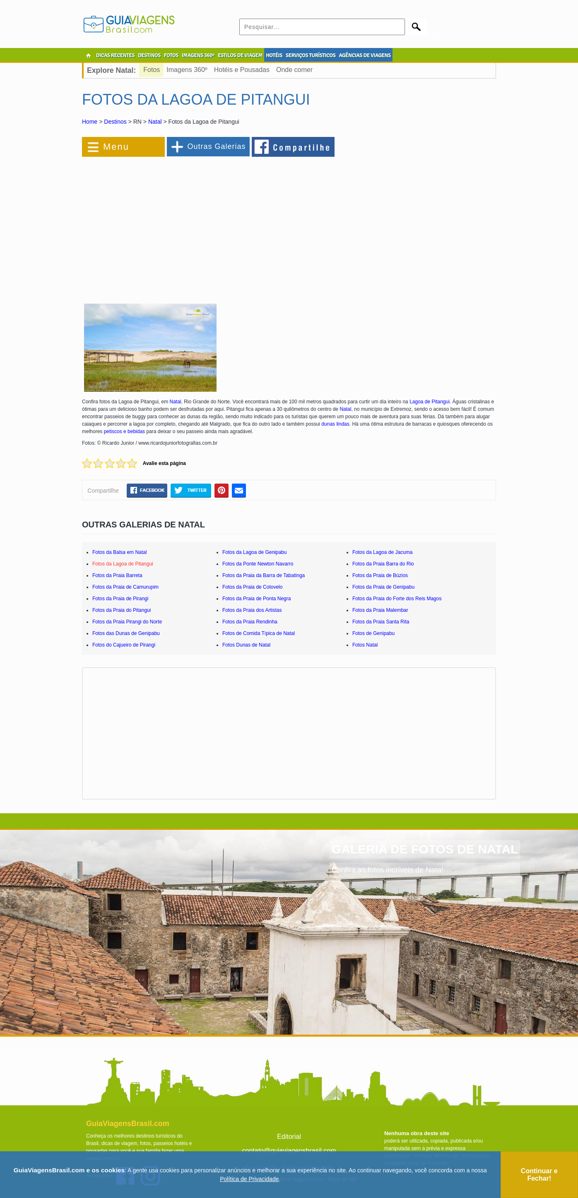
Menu (116, 146)
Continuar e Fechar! (539, 1174)
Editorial (289, 1136)
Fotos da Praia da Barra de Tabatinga (263, 575)
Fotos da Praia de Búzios (380, 575)
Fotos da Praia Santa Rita (380, 622)
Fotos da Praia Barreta (117, 575)
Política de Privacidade (249, 1179)
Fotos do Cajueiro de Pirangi (123, 645)
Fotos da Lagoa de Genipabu (254, 552)
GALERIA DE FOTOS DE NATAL (425, 849)
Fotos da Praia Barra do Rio (383, 564)
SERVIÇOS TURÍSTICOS (310, 55)
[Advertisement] (172, 225)
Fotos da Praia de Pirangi (120, 598)
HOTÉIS (274, 55)
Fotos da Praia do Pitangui (121, 610)
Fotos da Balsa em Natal (119, 552)
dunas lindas (335, 424)
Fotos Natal (365, 645)
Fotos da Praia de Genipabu (383, 587)
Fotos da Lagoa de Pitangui (122, 564)
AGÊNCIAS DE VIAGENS (364, 55)
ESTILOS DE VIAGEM (240, 55)
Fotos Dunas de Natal (246, 645)
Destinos (115, 121)
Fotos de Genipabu (373, 633)
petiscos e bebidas (124, 431)
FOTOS (171, 55)
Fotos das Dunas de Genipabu (126, 633)
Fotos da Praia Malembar (380, 610)
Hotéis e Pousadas (242, 69)
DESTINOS (149, 55)
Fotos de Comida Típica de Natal (258, 633)
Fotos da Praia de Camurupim (125, 587)
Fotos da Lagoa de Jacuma (382, 552)
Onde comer (294, 69)
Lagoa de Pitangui (429, 402)
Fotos (151, 69)
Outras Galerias (216, 146)
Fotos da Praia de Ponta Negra (256, 598)
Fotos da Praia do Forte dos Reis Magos (396, 598)
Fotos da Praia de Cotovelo (252, 587)
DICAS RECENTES (115, 55)
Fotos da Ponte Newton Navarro (257, 564)
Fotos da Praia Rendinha (249, 622)
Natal (155, 121)
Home (89, 121)
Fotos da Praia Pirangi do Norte (127, 622)
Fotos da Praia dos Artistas (252, 610)
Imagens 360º (186, 69)
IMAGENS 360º (198, 55)
